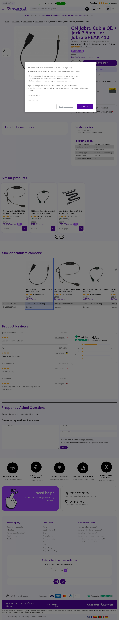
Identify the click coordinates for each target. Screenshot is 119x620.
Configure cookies (66, 107)
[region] (60, 87)
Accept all (84, 107)
